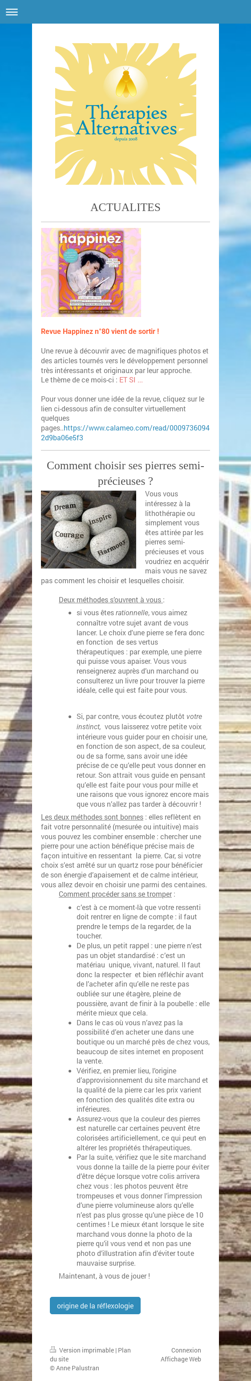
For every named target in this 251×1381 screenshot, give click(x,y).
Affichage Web (181, 1359)
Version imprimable (82, 1350)
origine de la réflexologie (95, 1305)
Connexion (186, 1350)
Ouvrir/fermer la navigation (125, 11)
